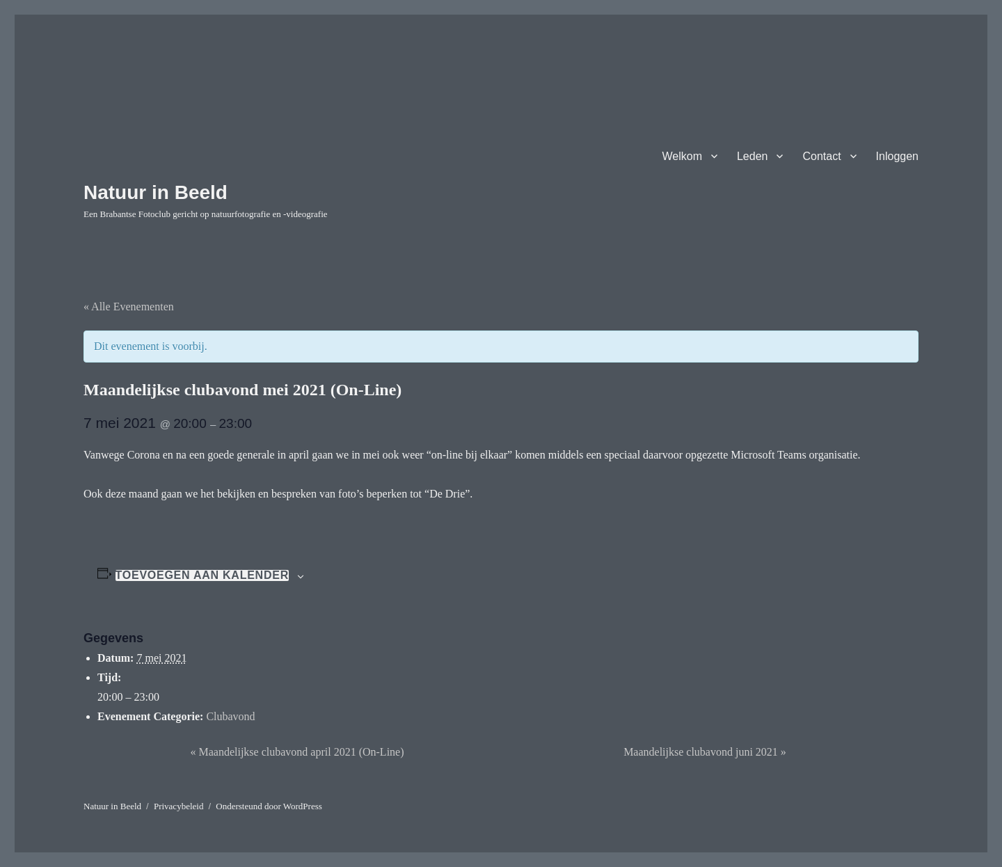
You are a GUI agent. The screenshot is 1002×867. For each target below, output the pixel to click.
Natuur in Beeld (156, 192)
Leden (752, 156)
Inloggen (897, 156)
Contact (821, 156)
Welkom (682, 156)
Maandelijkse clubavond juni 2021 (704, 752)
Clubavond (230, 716)
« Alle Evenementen (129, 306)
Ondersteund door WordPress (269, 806)
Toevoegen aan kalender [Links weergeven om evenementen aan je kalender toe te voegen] (202, 575)
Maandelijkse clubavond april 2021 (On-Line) (297, 752)
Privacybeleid (178, 806)
